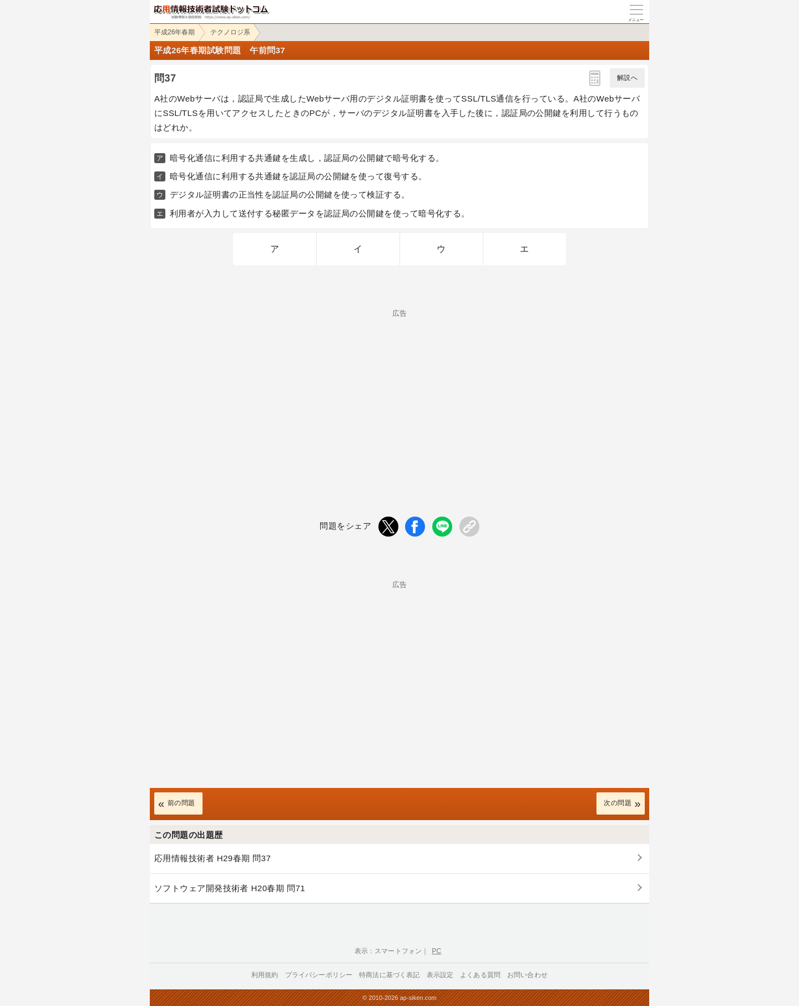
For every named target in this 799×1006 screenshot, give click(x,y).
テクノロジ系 (230, 32)
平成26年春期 (174, 32)
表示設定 (440, 975)
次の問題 (617, 803)
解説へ (627, 78)
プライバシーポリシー (319, 975)
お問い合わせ (527, 975)
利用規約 (265, 975)
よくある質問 (480, 975)
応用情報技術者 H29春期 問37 (212, 858)
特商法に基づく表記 (389, 975)
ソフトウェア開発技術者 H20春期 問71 (229, 888)
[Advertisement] (399, 394)
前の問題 (181, 803)
